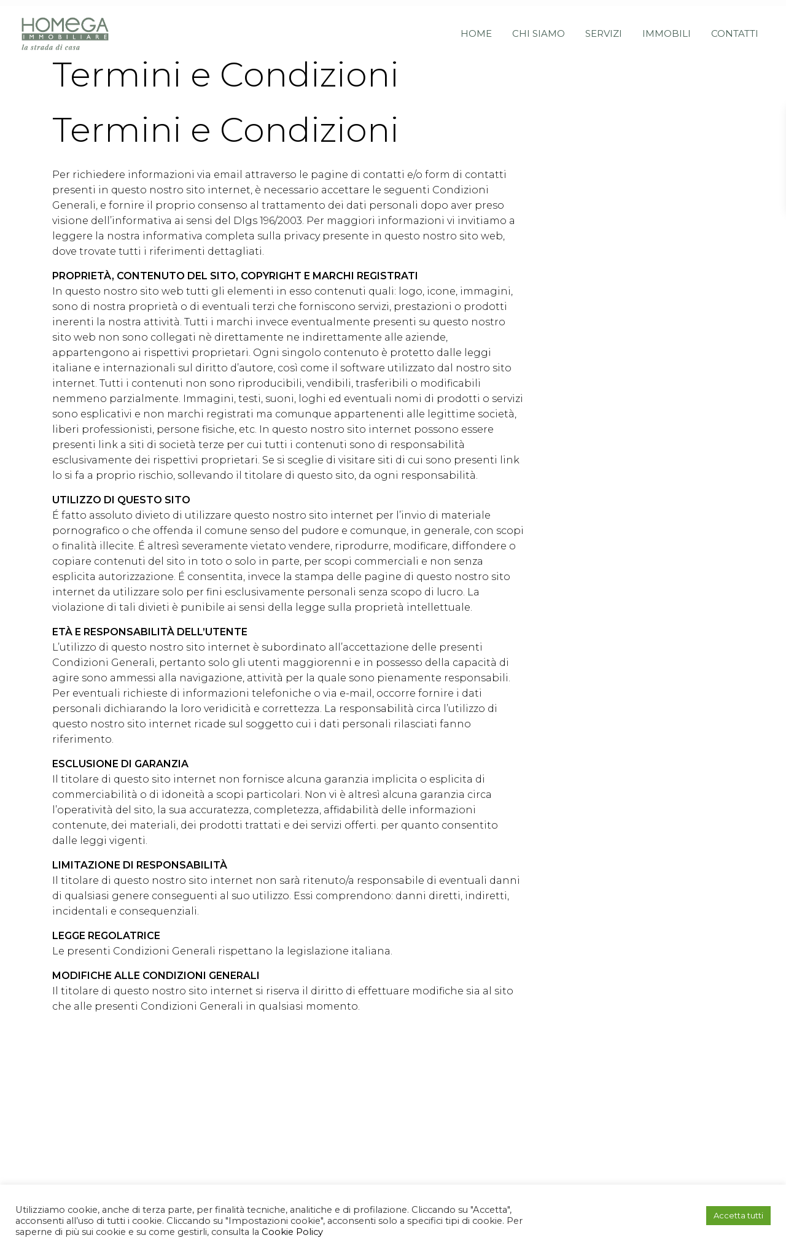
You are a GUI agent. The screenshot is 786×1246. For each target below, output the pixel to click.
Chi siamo (538, 27)
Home (476, 27)
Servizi (603, 27)
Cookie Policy (291, 1231)
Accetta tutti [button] (738, 1215)
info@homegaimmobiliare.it (356, 1141)
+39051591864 (315, 1126)
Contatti (734, 27)
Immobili (666, 27)
